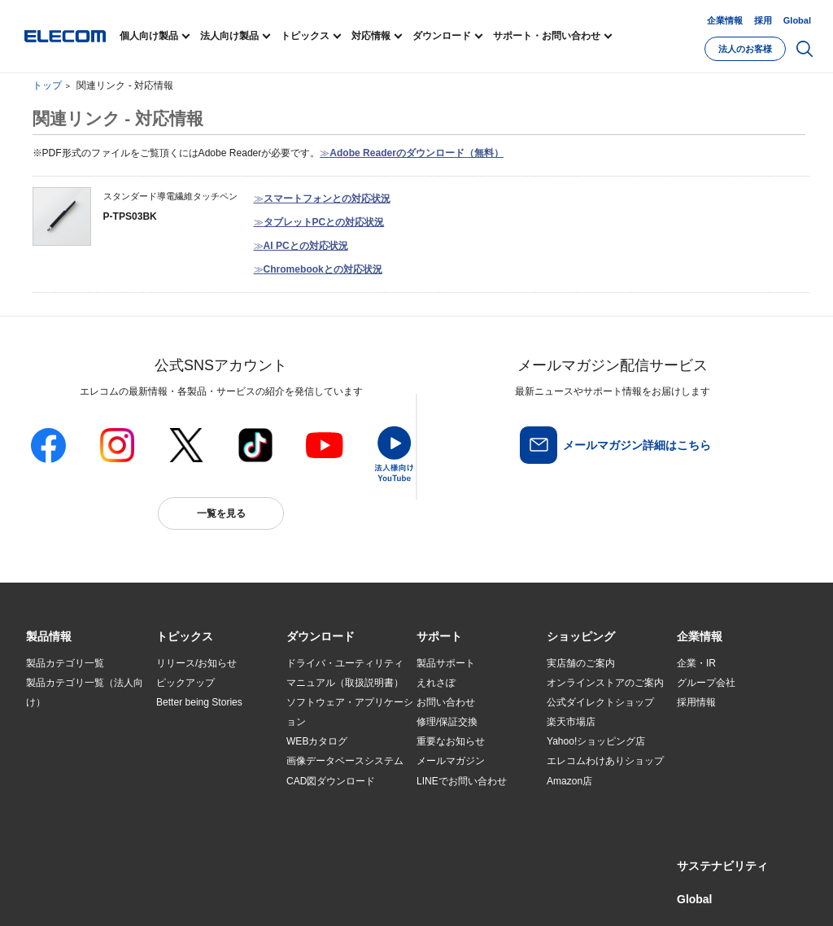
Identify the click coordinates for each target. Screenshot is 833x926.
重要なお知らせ (450, 741)
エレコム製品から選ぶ (205, 781)
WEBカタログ (316, 741)
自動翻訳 (544, 894)
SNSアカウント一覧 (63, 895)
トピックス (305, 35)
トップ (47, 85)
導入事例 (45, 781)
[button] (184, 637)
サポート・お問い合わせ (546, 35)
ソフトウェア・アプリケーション (349, 712)
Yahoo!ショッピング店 (596, 741)
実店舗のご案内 (581, 663)
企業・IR (696, 663)
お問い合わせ (445, 702)
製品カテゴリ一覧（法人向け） (84, 692)
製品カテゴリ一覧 (65, 663)
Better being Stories (199, 702)
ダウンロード (441, 35)
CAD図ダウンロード (330, 781)
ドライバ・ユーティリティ (344, 663)
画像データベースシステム (344, 761)
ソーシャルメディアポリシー (392, 894)
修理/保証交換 (447, 721)
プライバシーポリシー (281, 894)
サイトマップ (141, 894)
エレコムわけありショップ (605, 761)
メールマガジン (450, 761)
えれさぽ (436, 682)
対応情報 (370, 35)
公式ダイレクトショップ (600, 702)
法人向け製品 (229, 35)
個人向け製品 (149, 35)
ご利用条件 (203, 894)
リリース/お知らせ (196, 663)
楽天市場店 (571, 721)
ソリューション (60, 761)
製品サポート (445, 663)
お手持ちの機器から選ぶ (210, 761)
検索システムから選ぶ (205, 800)
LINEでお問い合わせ (461, 781)
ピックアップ (185, 682)
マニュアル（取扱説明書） (344, 682)
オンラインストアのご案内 (605, 682)
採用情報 (696, 702)
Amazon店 (569, 781)
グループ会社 (706, 682)
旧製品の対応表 (190, 820)
